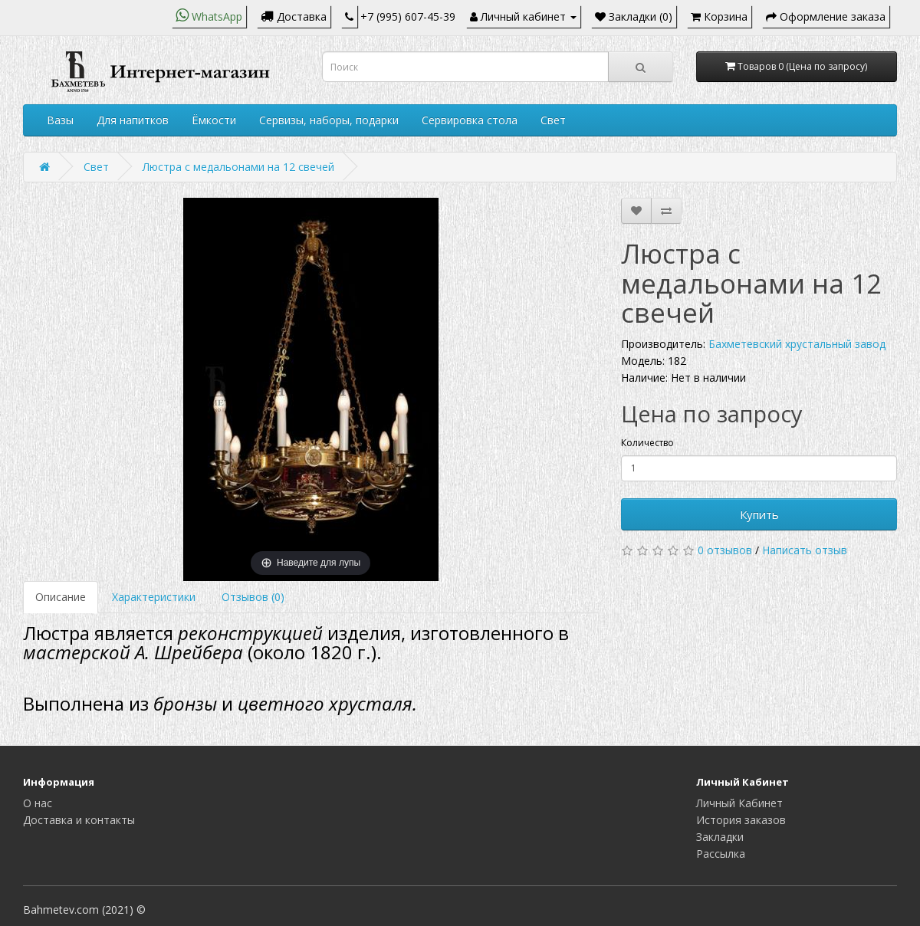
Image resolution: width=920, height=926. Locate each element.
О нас (37, 803)
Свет (553, 120)
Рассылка (720, 853)
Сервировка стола (470, 120)
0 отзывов (725, 550)
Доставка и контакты (79, 820)
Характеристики (154, 596)
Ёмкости (214, 120)
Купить (759, 514)
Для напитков (133, 120)
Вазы (60, 120)
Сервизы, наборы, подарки (329, 120)
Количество (647, 442)
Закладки (720, 836)
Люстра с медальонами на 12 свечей (238, 166)
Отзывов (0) (253, 596)
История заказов (741, 820)
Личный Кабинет (739, 803)
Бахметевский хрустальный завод (797, 344)
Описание (60, 596)
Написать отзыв (804, 550)
